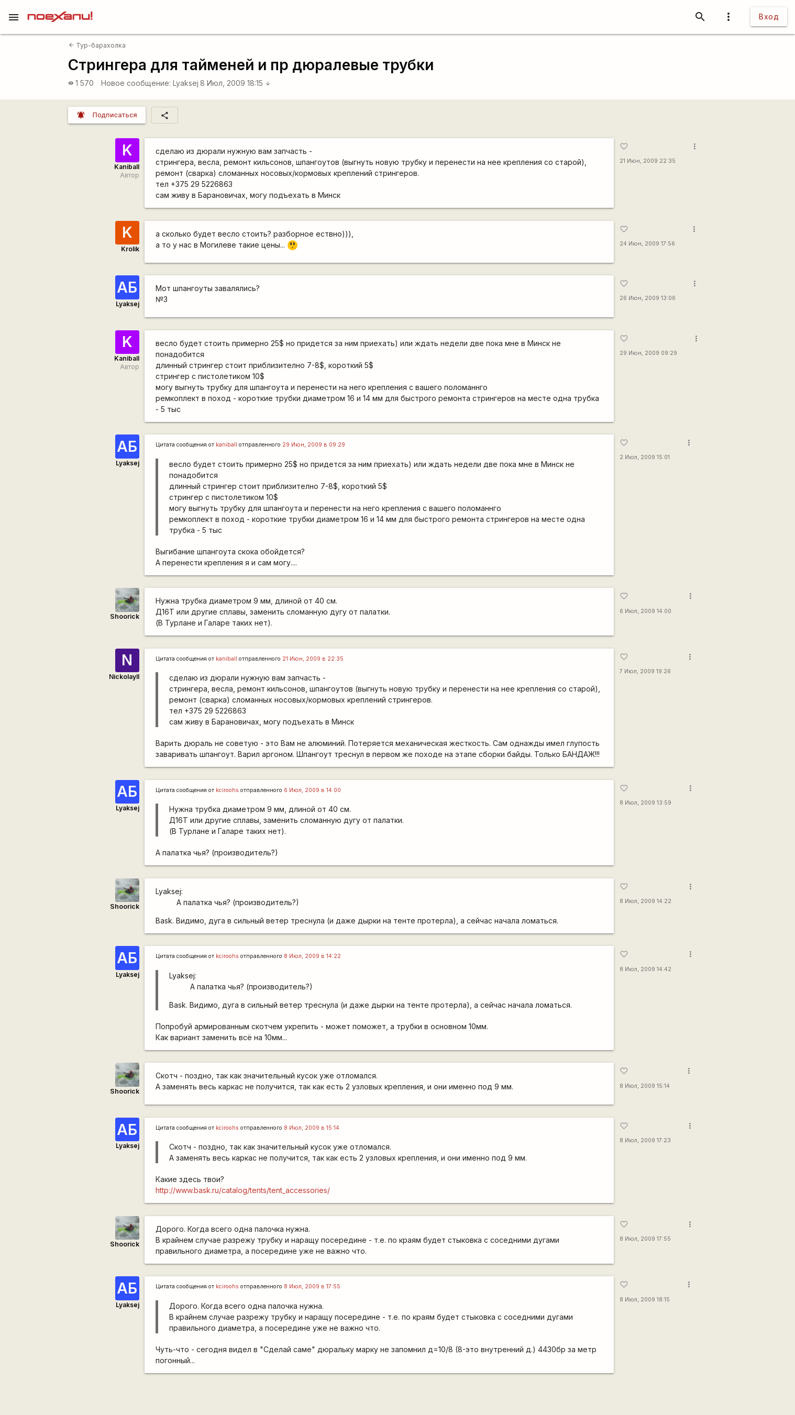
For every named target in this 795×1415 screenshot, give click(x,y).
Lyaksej (185, 83)
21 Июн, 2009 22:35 (648, 161)
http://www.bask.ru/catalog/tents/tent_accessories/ (243, 1190)
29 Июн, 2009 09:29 (648, 353)
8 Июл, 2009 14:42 (645, 969)
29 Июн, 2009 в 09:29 (313, 444)
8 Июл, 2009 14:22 (645, 901)
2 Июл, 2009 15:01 (645, 457)
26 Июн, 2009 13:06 (648, 298)
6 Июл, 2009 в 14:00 (312, 790)
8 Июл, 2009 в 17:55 (312, 1286)
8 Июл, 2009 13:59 (645, 802)
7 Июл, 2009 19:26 (645, 671)
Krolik (130, 249)
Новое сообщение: (136, 83)
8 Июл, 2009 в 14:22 (312, 956)
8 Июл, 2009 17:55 (645, 1238)
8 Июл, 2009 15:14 (645, 1086)
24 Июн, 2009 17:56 (647, 243)
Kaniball (126, 167)
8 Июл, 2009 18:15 (235, 83)
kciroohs (227, 790)
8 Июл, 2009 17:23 (645, 1140)
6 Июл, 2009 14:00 (645, 611)
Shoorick (124, 616)
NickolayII (124, 677)
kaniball (226, 444)
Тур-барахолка (97, 45)
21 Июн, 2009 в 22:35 (313, 658)
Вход (769, 16)
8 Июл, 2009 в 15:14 (311, 1127)
